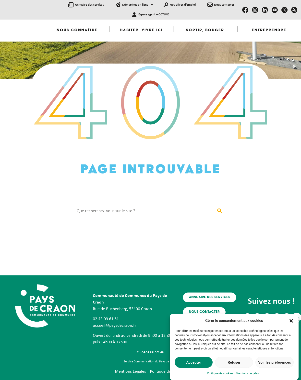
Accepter (193, 362)
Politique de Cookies (168, 371)
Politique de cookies (220, 373)
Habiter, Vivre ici (141, 30)
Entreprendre (269, 30)
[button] (291, 318)
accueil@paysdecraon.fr (114, 325)
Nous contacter (224, 4)
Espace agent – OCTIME (153, 14)
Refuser (234, 362)
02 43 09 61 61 (106, 319)
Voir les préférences (274, 362)
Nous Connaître (77, 30)
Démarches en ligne (137, 5)
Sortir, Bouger (205, 30)
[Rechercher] (219, 211)
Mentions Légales (247, 373)
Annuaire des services (89, 4)
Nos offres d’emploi (183, 4)
